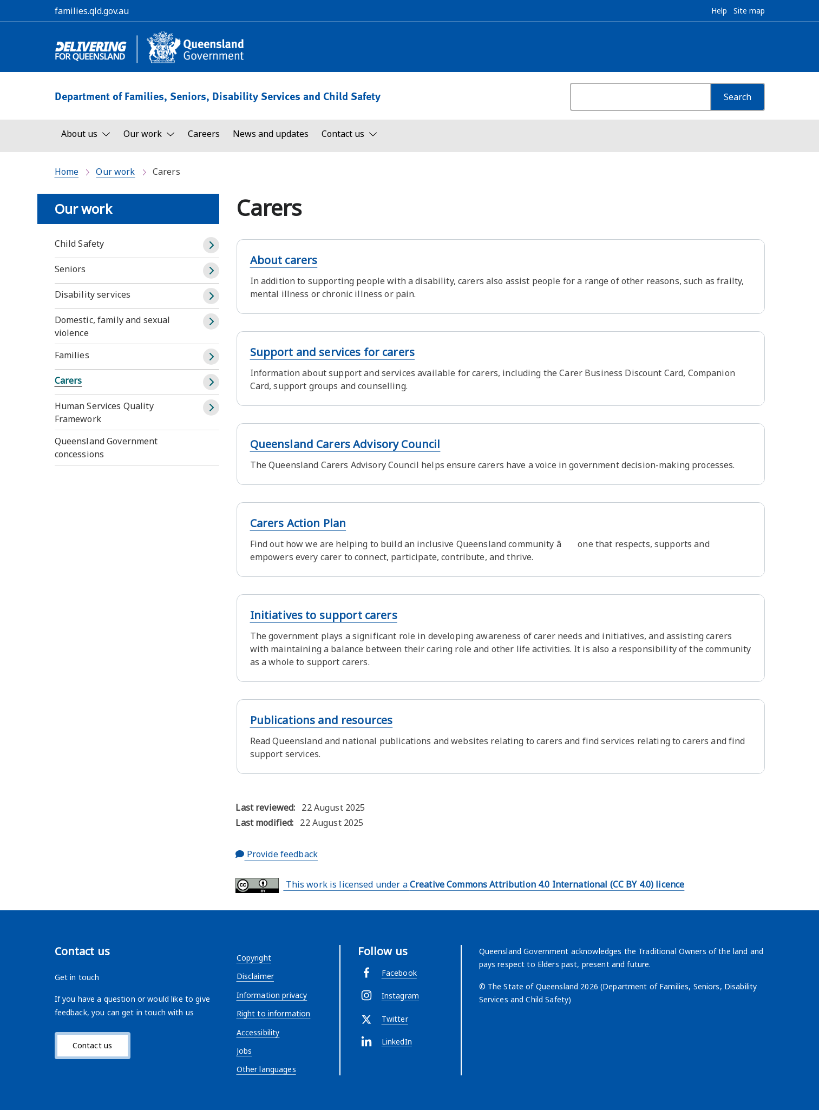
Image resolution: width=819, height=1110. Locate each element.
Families (72, 355)
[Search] (737, 97)
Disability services (93, 294)
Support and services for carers (332, 352)
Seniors (70, 269)
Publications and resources (321, 720)
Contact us (92, 1045)
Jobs (244, 1051)
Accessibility (258, 1032)
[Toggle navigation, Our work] (149, 134)
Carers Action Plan (298, 523)
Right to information (274, 1013)
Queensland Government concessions (106, 447)
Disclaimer (255, 976)
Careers (204, 134)
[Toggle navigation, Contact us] (349, 134)
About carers (284, 260)
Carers (68, 380)
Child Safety (79, 243)
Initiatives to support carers (323, 615)
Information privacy (272, 995)
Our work (115, 172)
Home (67, 172)
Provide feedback (276, 854)
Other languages (266, 1069)
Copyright (254, 958)
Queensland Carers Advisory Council (345, 444)
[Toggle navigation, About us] (86, 134)
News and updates (271, 134)
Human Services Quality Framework (104, 412)
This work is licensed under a (459, 885)
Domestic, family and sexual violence (113, 326)
